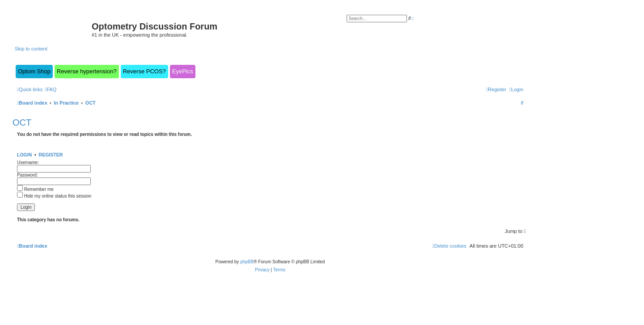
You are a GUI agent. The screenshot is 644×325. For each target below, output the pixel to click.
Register (51, 154)
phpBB (247, 261)
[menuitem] (50, 89)
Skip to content (31, 48)
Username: (28, 162)
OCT (22, 122)
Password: (27, 175)
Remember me (35, 189)
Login (24, 154)
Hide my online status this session (54, 196)
